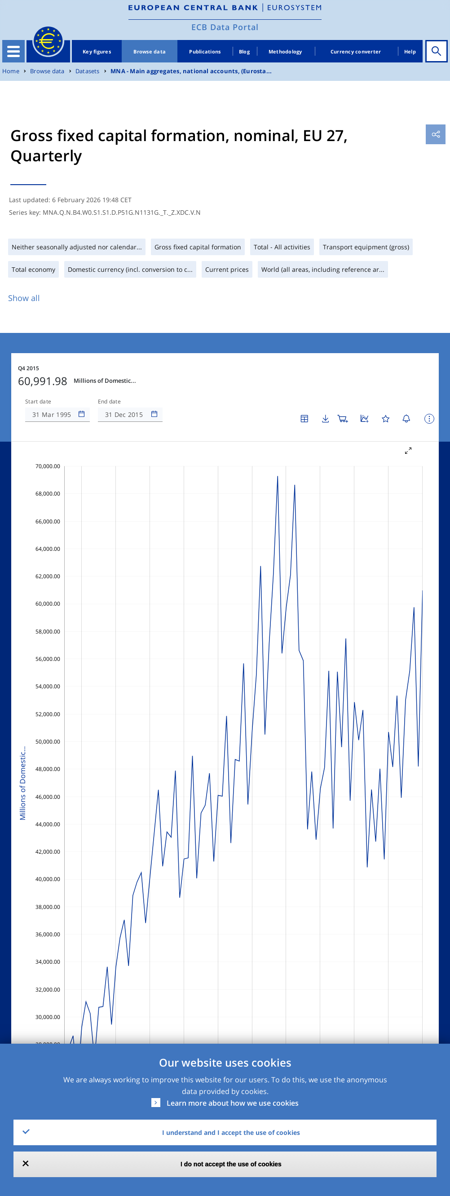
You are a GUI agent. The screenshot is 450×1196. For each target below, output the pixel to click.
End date (109, 401)
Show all (24, 297)
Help (410, 51)
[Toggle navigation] (13, 51)
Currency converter (356, 51)
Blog (244, 51)
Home (10, 71)
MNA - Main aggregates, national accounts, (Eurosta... (191, 71)
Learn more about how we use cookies (233, 1103)
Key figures (97, 51)
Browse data (149, 51)
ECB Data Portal (225, 27)
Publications (205, 51)
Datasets (87, 71)
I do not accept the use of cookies (231, 1164)
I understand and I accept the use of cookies (231, 1132)
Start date (38, 401)
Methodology (285, 51)
